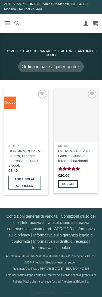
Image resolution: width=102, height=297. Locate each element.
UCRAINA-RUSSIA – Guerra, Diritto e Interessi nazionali (75, 156)
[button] (7, 23)
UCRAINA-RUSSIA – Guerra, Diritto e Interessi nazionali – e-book (25, 158)
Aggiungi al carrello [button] (24, 182)
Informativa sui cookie (51, 247)
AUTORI (67, 51)
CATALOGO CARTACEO (38, 51)
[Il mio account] (86, 23)
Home (10, 51)
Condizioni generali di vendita (31, 216)
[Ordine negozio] (51, 66)
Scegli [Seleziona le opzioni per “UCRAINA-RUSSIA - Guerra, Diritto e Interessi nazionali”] (68, 183)
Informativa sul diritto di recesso (60, 241)
